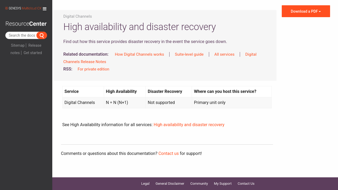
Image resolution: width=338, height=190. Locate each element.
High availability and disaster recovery (189, 124)
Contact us (168, 153)
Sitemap (18, 45)
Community (199, 177)
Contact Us (246, 177)
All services (224, 54)
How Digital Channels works (139, 54)
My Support (223, 177)
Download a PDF (306, 11)
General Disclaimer (170, 177)
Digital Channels (77, 16)
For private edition (93, 69)
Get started (33, 53)
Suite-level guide (189, 54)
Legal (145, 177)
